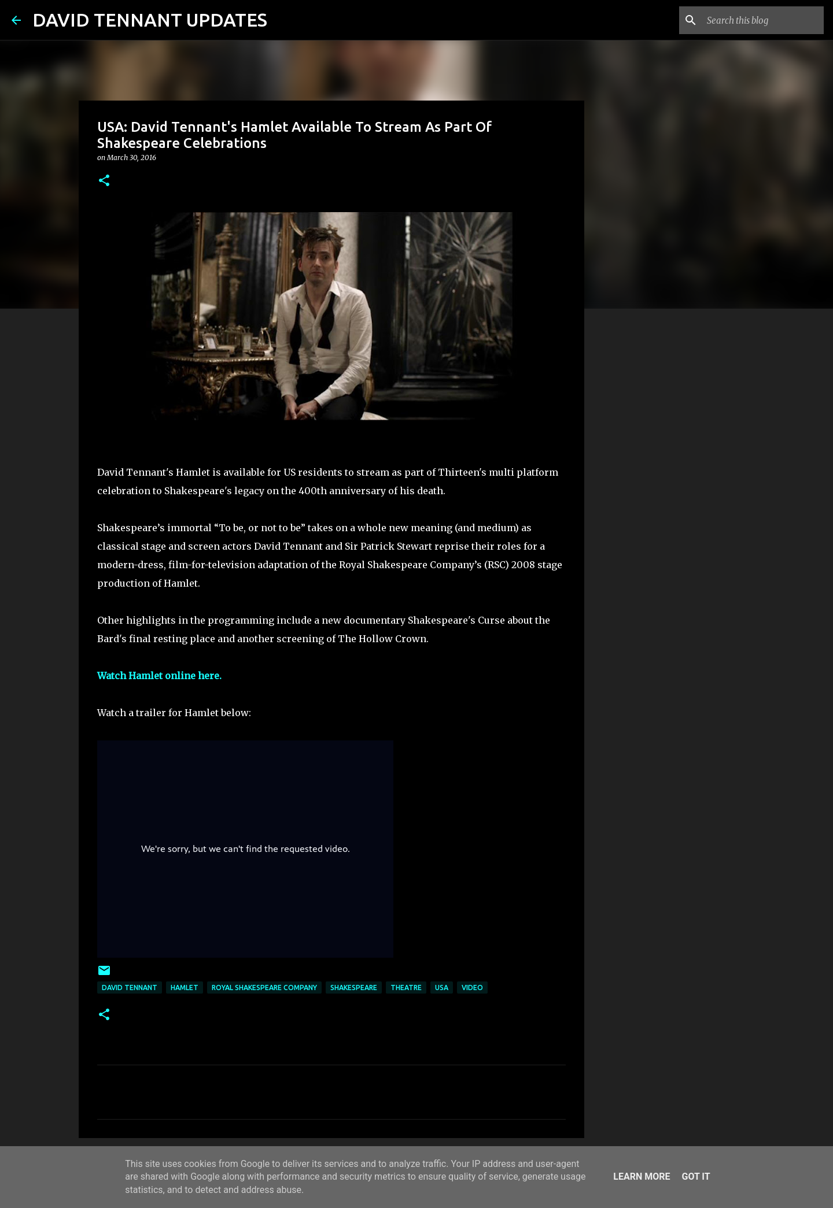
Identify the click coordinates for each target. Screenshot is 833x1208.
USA (441, 987)
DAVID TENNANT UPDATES (149, 19)
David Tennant (129, 987)
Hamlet (184, 987)
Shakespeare (353, 987)
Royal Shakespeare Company (264, 987)
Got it (695, 1176)
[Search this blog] (763, 20)
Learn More (641, 1176)
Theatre (406, 987)
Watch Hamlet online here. (159, 675)
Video (472, 987)
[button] (104, 181)
